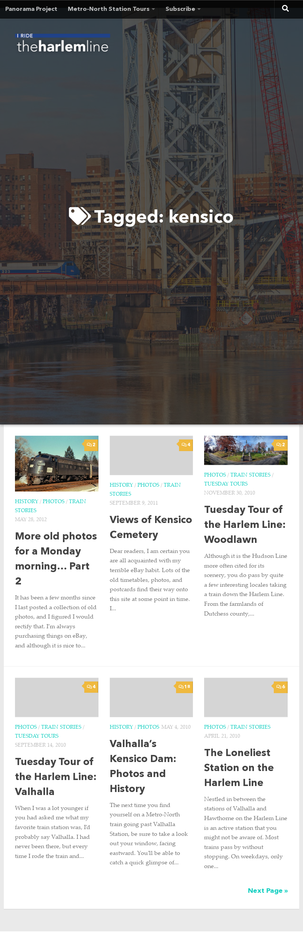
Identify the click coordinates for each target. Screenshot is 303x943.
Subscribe (180, 9)
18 (184, 686)
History (26, 502)
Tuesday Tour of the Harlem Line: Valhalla (56, 778)
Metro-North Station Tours (108, 9)
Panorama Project (31, 9)
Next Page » (268, 891)
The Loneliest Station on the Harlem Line (239, 769)
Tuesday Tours (226, 484)
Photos (53, 502)
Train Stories (250, 475)
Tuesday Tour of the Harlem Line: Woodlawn (245, 525)
